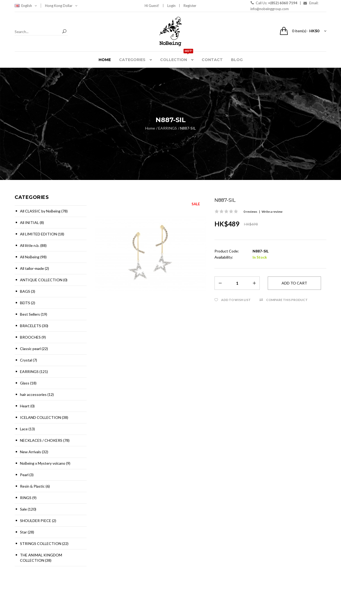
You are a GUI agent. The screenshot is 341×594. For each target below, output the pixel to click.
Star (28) (27, 532)
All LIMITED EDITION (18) (42, 234)
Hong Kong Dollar (61, 5)
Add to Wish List (236, 300)
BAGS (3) (27, 291)
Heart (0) (27, 406)
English (29, 5)
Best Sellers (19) (33, 314)
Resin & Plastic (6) (35, 486)
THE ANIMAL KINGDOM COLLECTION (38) (41, 558)
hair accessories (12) (37, 394)
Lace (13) (27, 429)
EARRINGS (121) (34, 371)
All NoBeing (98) (33, 257)
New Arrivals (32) (34, 451)
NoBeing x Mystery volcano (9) (45, 463)
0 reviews (250, 212)
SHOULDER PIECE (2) (38, 520)
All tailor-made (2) (34, 268)
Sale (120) (28, 509)
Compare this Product (287, 300)
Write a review (272, 212)
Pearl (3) (27, 474)
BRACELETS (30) (34, 325)
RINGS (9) (28, 497)
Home (150, 128)
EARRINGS (167, 128)
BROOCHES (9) (33, 337)
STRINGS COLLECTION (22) (44, 543)
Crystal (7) (28, 360)
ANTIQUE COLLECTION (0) (43, 280)
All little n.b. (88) (33, 245)
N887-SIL (188, 128)
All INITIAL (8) (32, 222)
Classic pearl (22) (34, 348)
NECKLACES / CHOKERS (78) (45, 440)
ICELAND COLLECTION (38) (44, 417)
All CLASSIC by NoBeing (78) (44, 211)
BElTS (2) (27, 302)
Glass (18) (28, 383)
